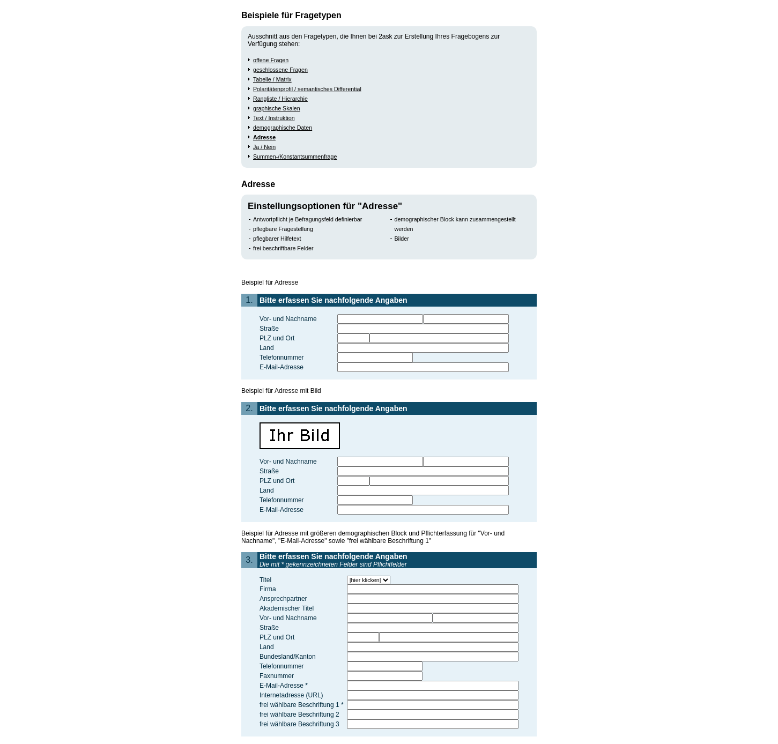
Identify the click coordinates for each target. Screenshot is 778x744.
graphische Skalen (276, 108)
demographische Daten (282, 127)
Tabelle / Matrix (272, 79)
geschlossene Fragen (280, 69)
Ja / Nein (264, 147)
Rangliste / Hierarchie (280, 98)
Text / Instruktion (274, 118)
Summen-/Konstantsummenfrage (295, 156)
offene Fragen (270, 60)
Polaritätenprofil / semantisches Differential (307, 89)
